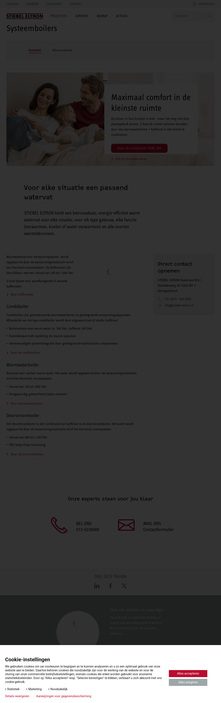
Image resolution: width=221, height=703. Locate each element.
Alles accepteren (188, 673)
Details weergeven (17, 696)
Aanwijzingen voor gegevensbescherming (63, 696)
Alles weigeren (188, 682)
